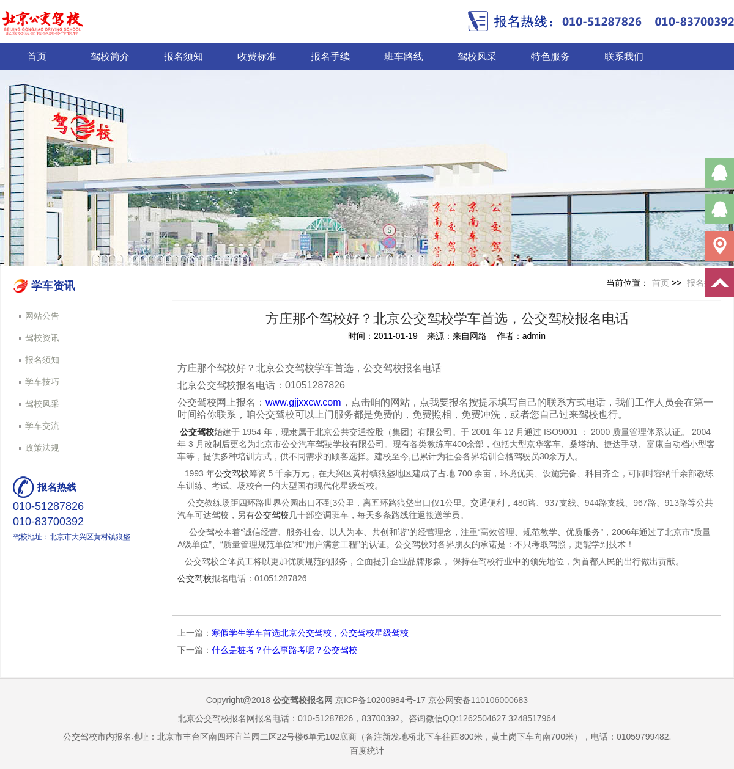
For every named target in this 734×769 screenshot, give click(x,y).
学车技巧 (42, 382)
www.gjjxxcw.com (303, 402)
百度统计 (367, 751)
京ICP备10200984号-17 (380, 700)
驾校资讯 (42, 338)
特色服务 (550, 56)
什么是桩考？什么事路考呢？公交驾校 (284, 650)
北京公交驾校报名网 (216, 718)
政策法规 (42, 448)
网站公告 (42, 316)
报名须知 (183, 56)
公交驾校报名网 (303, 700)
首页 (36, 56)
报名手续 (330, 56)
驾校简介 (110, 56)
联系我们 (623, 56)
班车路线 (403, 56)
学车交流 (42, 426)
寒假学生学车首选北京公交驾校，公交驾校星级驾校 (310, 633)
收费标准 (256, 56)
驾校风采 (477, 56)
